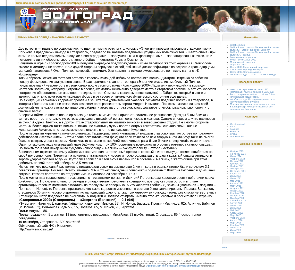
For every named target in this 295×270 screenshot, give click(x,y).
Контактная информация (243, 57)
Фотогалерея (237, 136)
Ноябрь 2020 (237, 195)
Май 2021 (235, 181)
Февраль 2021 (237, 188)
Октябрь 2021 (237, 168)
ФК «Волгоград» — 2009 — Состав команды (253, 74)
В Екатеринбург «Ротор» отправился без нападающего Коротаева (251, 107)
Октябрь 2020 (237, 198)
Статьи (109, 238)
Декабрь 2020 (237, 193)
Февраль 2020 (237, 217)
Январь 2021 (236, 190)
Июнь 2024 (236, 156)
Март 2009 (235, 232)
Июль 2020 (236, 205)
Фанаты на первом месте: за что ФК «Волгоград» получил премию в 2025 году (252, 90)
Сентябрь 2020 (238, 200)
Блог (232, 126)
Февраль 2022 (237, 158)
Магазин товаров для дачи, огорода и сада (252, 104)
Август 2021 (236, 173)
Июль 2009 (236, 227)
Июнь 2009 (236, 230)
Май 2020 (235, 210)
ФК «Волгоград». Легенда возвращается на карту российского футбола (252, 100)
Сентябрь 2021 (238, 171)
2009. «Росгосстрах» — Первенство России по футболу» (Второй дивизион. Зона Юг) (254, 48)
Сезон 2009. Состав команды (245, 72)
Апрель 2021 (236, 183)
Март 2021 (235, 186)
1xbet (224, 247)
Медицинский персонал (242, 62)
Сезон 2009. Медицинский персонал (249, 67)
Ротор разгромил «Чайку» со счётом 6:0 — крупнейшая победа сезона (252, 95)
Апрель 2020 (236, 213)
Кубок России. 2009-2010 (243, 59)
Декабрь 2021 (237, 163)
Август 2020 (236, 203)
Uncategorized (237, 124)
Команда (234, 129)
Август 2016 (236, 220)
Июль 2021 (236, 176)
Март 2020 (235, 215)
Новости (234, 131)
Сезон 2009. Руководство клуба (246, 69)
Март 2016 (235, 222)
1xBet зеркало (237, 45)
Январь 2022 (236, 161)
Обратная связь (238, 64)
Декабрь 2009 (237, 225)
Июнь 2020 (236, 208)
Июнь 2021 (236, 178)
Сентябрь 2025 (238, 154)
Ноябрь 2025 (237, 151)
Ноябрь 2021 (237, 166)
